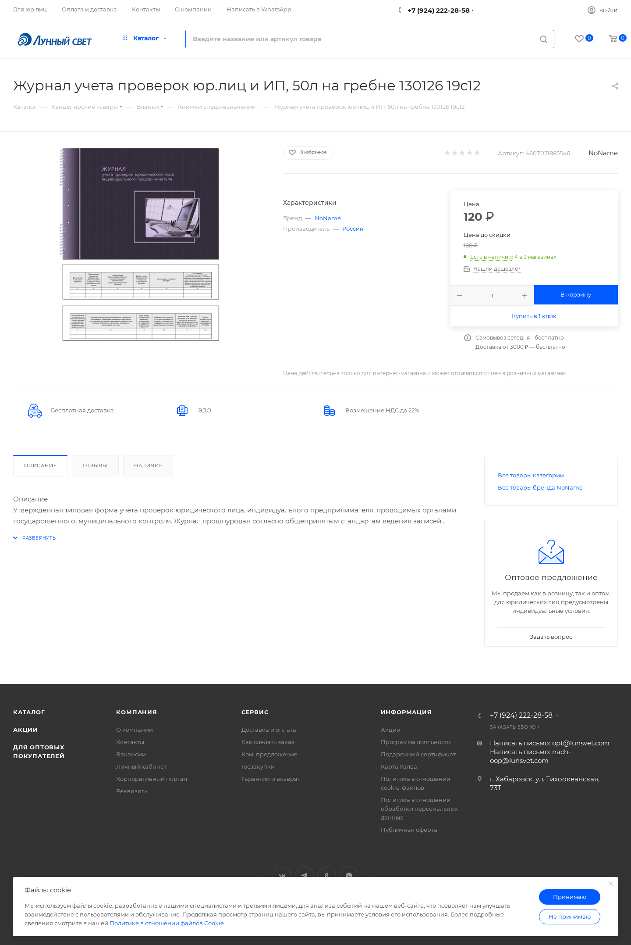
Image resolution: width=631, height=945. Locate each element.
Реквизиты (132, 791)
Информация (406, 712)
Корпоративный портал (151, 778)
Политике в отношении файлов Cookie (167, 923)
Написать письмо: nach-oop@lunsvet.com (530, 756)
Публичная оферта (409, 829)
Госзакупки (258, 766)
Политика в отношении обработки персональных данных (419, 808)
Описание (40, 465)
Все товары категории (531, 475)
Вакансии (131, 754)
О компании (134, 729)
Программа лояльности (416, 741)
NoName (603, 153)
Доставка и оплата (268, 729)
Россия (352, 228)
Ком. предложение (269, 754)
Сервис (255, 712)
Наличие (148, 465)
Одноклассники (326, 875)
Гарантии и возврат (270, 778)
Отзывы (95, 465)
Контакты (130, 741)
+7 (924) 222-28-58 (438, 10)
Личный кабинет (141, 766)
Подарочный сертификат (418, 754)
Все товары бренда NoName (540, 487)
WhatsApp (349, 875)
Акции (25, 729)
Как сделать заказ (267, 741)
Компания (136, 712)
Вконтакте (282, 875)
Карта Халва (399, 766)
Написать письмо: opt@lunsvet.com (550, 743)
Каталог (29, 712)
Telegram (304, 875)
